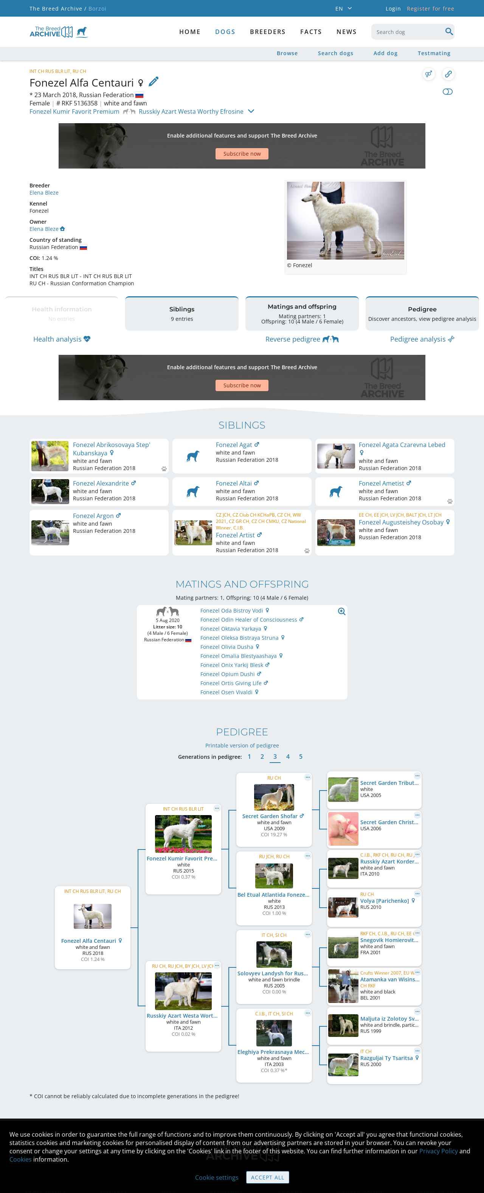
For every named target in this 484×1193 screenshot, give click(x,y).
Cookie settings (217, 1177)
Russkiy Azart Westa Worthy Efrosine (191, 111)
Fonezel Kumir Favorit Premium (74, 111)
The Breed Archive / (58, 8)
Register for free (431, 8)
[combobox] (413, 32)
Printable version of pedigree (242, 700)
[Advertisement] (212, 133)
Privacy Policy (438, 1151)
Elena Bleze (44, 166)
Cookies (20, 1159)
